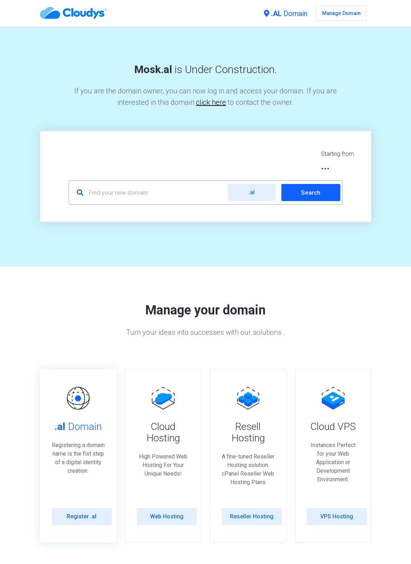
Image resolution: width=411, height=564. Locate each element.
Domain (285, 13)
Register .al (81, 516)
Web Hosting (167, 516)
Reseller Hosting (252, 516)
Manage (341, 13)
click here (211, 102)
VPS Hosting (336, 516)
